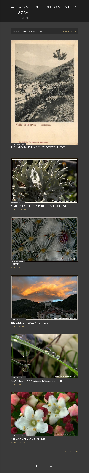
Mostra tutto (69, 31)
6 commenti (23, 151)
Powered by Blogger (44, 465)
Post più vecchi (70, 452)
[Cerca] (76, 6)
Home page (24, 18)
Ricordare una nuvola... (29, 323)
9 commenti (23, 268)
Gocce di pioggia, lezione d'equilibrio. (39, 380)
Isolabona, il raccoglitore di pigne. (38, 147)
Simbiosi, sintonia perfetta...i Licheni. (39, 206)
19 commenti (23, 209)
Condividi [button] (14, 151)
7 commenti (23, 326)
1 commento (23, 442)
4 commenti (23, 384)
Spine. (15, 264)
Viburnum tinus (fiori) (28, 438)
